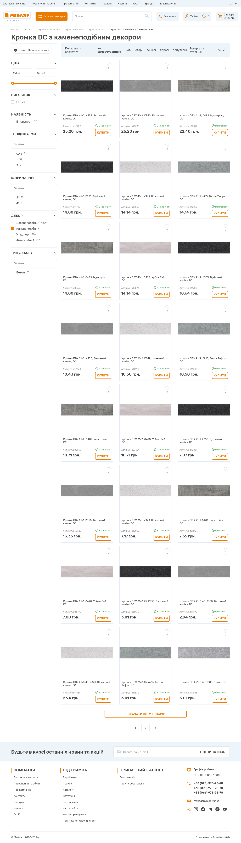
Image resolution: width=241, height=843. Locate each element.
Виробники (70, 777)
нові (128, 50)
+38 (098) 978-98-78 (208, 788)
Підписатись (212, 752)
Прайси (67, 783)
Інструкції (69, 796)
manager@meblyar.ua (206, 800)
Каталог (29, 29)
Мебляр (15, 29)
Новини (122, 3)
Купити (103, 132)
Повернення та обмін (44, 3)
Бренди (149, 3)
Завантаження (168, 3)
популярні (180, 50)
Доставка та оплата (14, 3)
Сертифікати (71, 802)
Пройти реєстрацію (132, 783)
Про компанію (71, 3)
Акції (135, 3)
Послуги (107, 3)
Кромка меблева (74, 29)
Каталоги (68, 789)
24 (219, 50)
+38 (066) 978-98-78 (208, 792)
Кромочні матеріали (49, 29)
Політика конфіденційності (80, 820)
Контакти (90, 3)
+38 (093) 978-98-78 (208, 783)
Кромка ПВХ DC (97, 29)
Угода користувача (74, 814)
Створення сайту (206, 837)
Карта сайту (70, 808)
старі (138, 50)
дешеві (151, 50)
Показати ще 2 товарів (145, 714)
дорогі (164, 50)
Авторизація (127, 777)
